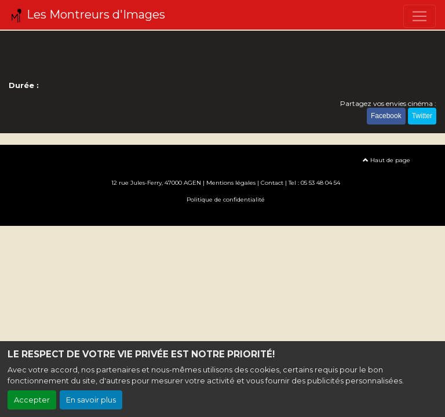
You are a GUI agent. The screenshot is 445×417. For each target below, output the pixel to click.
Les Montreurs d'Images (87, 15)
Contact (272, 182)
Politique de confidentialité (226, 199)
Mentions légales (231, 182)
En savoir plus (91, 400)
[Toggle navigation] (419, 16)
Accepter (32, 400)
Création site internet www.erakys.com (222, 216)
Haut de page (386, 160)
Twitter (422, 116)
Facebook (386, 116)
